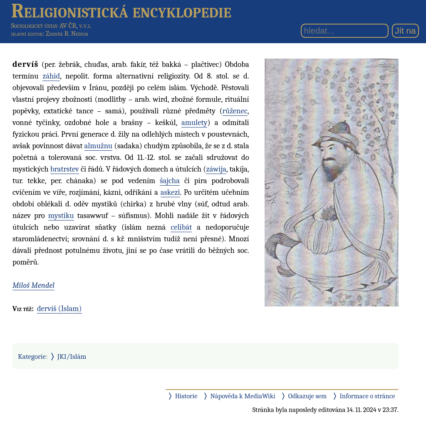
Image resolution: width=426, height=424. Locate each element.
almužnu (98, 145)
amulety (194, 122)
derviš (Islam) (59, 308)
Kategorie (32, 356)
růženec (235, 110)
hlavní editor (27, 33)
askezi (170, 192)
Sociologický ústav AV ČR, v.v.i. (51, 25)
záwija (216, 169)
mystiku (61, 215)
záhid (51, 76)
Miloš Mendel (33, 285)
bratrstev (64, 169)
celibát (181, 227)
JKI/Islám (72, 356)
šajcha (170, 180)
